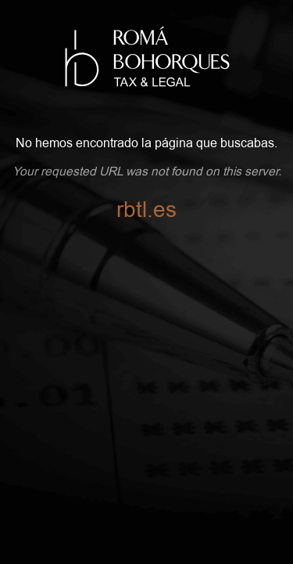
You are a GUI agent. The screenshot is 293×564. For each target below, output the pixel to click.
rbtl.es (146, 210)
